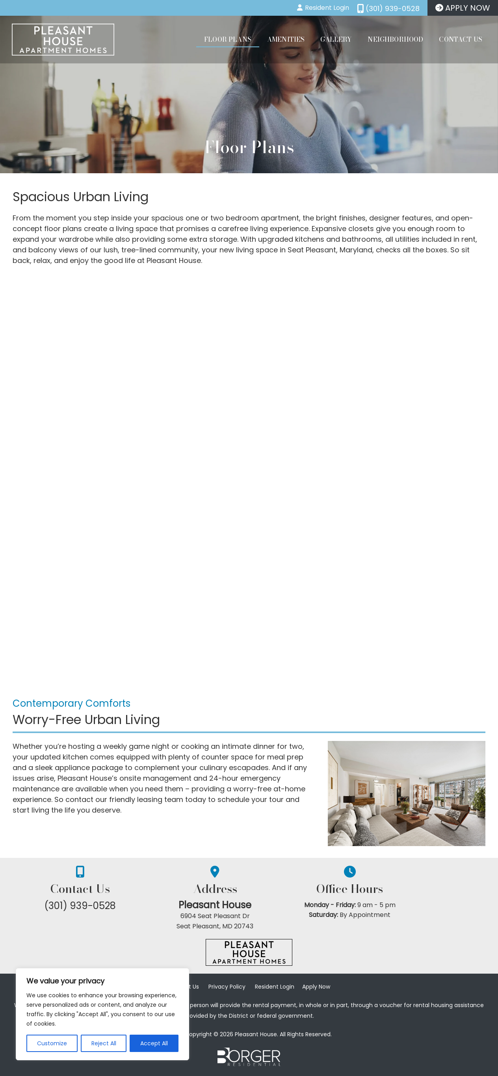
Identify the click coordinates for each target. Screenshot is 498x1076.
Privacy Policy (226, 989)
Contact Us (460, 39)
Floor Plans (227, 39)
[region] (102, 1014)
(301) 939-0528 (91, 905)
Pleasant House (249, 905)
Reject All (103, 1043)
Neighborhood (395, 39)
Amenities (286, 39)
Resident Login (274, 989)
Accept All (154, 1043)
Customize (52, 1043)
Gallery (336, 39)
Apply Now (316, 989)
